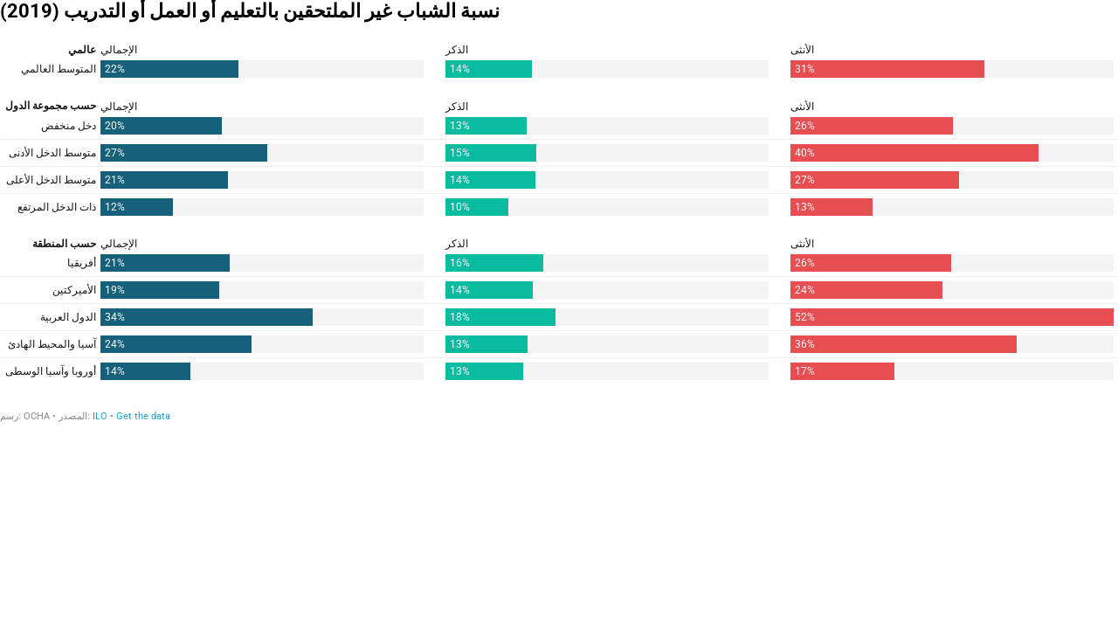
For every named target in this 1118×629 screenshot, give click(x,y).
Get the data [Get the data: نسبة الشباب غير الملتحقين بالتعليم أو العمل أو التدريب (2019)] (143, 416)
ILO (100, 416)
